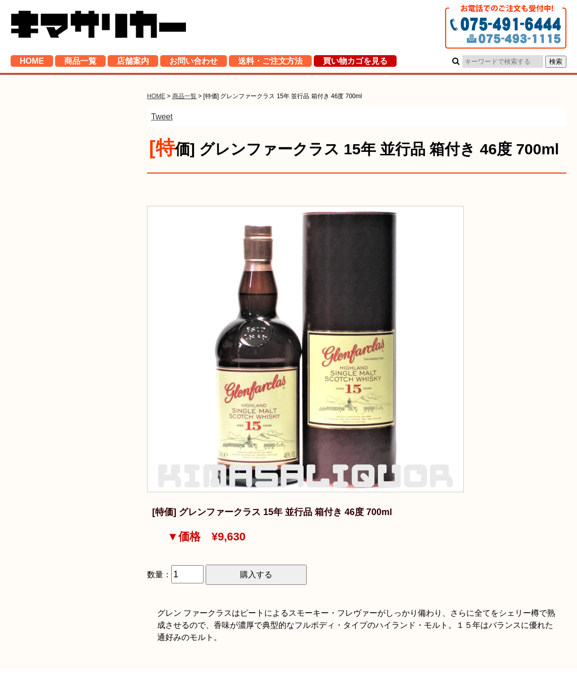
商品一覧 (80, 63)
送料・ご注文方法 (270, 63)
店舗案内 (133, 63)
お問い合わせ (193, 63)
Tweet (162, 116)
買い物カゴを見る (355, 63)
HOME (32, 63)
